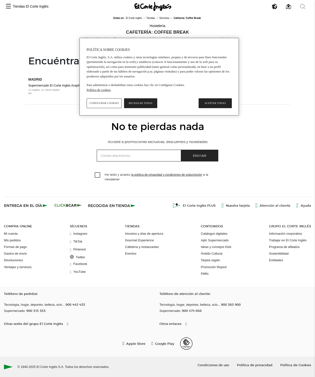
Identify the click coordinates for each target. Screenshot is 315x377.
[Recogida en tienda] (112, 205)
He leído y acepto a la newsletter (156, 176)
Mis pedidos (12, 240)
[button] (8, 6)
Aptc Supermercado (215, 240)
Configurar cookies (104, 103)
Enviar (199, 155)
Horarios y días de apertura (144, 233)
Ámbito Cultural (211, 253)
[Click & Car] (68, 205)
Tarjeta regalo (210, 260)
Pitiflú (204, 274)
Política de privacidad (254, 364)
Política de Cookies (295, 364)
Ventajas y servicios (18, 267)
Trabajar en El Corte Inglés (287, 240)
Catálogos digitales (214, 233)
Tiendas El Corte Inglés (30, 6)
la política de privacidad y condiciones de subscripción (166, 174)
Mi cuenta (10, 233)
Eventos (130, 253)
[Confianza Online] (186, 343)
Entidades (276, 260)
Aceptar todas (215, 103)
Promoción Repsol (214, 267)
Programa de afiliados (284, 247)
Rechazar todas (140, 103)
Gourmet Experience (139, 240)
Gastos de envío (15, 253)
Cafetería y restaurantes (142, 247)
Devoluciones (13, 260)
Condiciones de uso (213, 364)
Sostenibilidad (279, 253)
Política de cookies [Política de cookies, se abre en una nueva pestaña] (99, 90)
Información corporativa (285, 233)
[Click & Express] (26, 205)
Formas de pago (15, 247)
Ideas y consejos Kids (216, 247)
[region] (159, 77)
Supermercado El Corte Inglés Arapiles (58, 89)
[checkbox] (98, 175)
